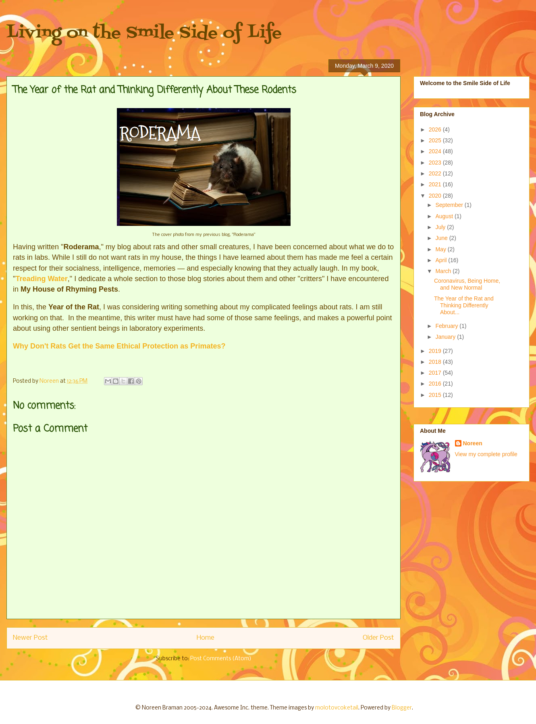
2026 (436, 129)
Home (205, 637)
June (442, 238)
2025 (436, 140)
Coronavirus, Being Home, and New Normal (467, 284)
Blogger (402, 708)
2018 (436, 362)
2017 (436, 372)
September (449, 205)
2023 (436, 162)
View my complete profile (486, 454)
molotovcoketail (336, 708)
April (441, 260)
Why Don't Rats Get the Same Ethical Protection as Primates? (119, 346)
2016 (436, 383)
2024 (436, 151)
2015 (436, 395)
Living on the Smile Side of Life (144, 33)
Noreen (472, 443)
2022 (436, 173)
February (447, 326)
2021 (436, 184)
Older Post (378, 637)
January (446, 337)
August (444, 216)
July (441, 227)
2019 (436, 351)
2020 (436, 195)
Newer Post (30, 637)
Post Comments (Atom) (220, 659)
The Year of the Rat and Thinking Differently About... (464, 305)
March (444, 271)
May (441, 249)
